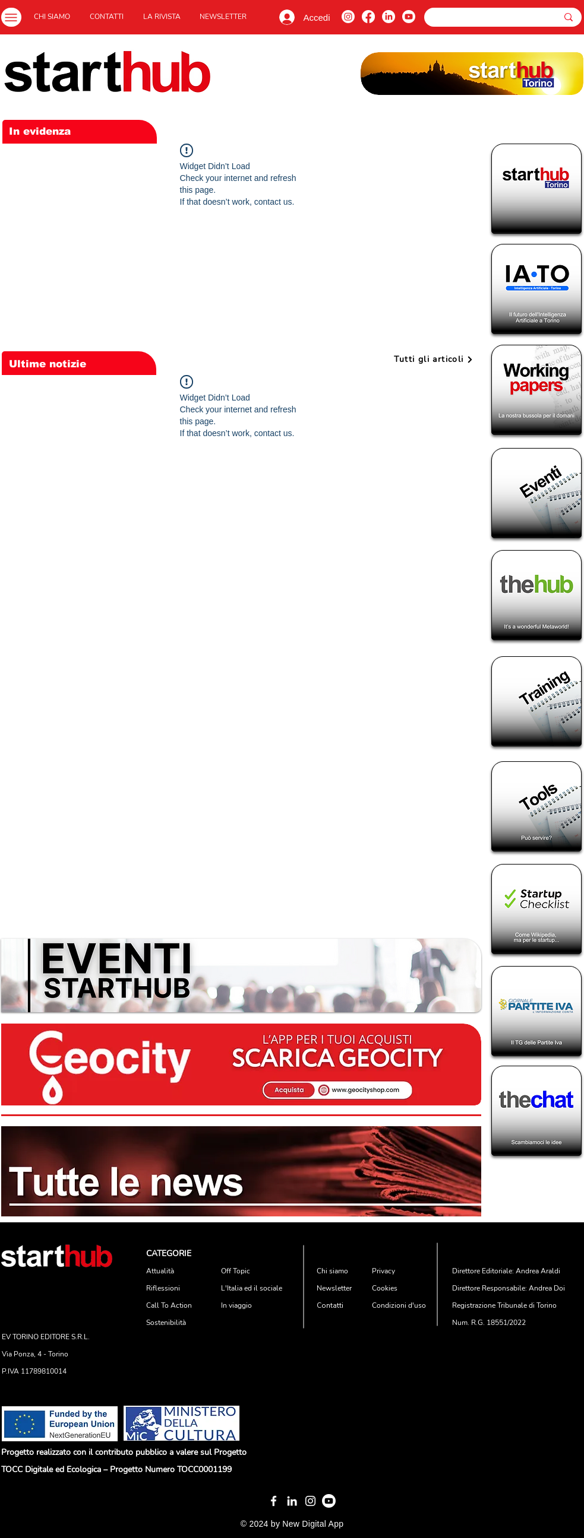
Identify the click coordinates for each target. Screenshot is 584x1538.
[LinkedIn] (388, 16)
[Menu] (11, 17)
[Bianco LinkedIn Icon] (292, 1501)
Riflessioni (163, 1288)
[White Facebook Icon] (273, 1501)
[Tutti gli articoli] (434, 359)
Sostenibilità (166, 1322)
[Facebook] (368, 16)
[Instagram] (348, 16)
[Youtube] (408, 16)
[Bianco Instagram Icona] (310, 1501)
